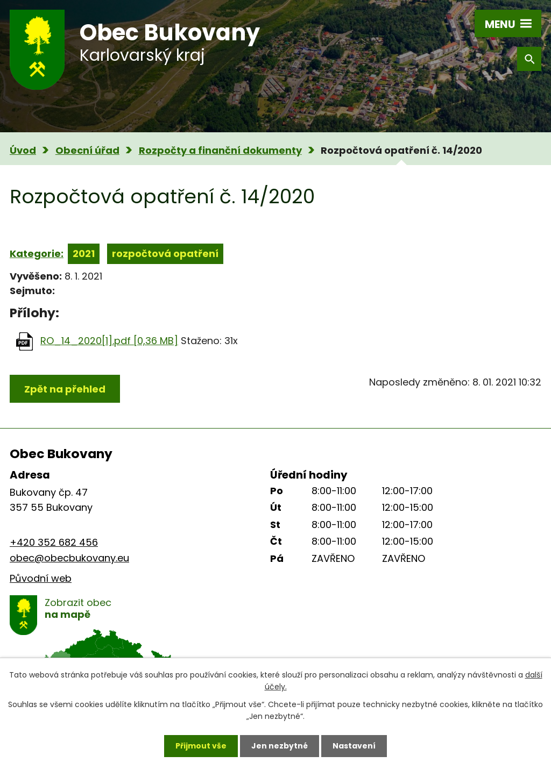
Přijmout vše (201, 745)
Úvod (23, 150)
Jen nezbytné (279, 745)
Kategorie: (36, 253)
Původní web (41, 578)
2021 (84, 253)
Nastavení (354, 745)
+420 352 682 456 (54, 542)
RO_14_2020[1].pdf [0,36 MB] (109, 340)
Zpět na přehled (64, 389)
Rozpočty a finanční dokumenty (220, 150)
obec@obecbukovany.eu (69, 558)
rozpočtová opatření (165, 253)
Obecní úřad (87, 150)
